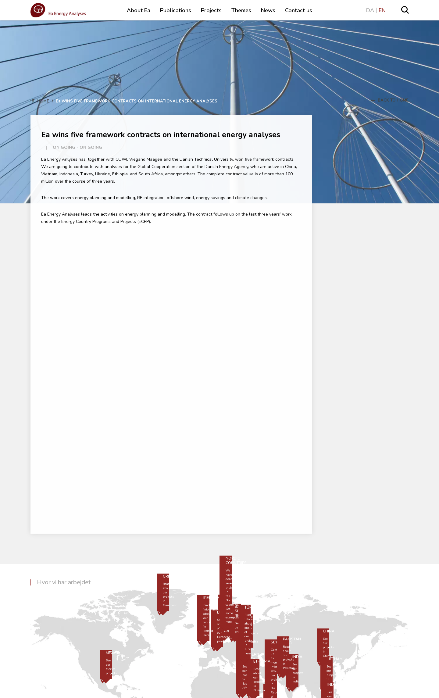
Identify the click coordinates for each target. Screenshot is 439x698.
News (268, 10)
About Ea (138, 10)
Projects (211, 10)
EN (382, 10)
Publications (175, 10)
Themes (241, 10)
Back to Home (390, 100)
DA (370, 10)
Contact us (298, 10)
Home (43, 101)
